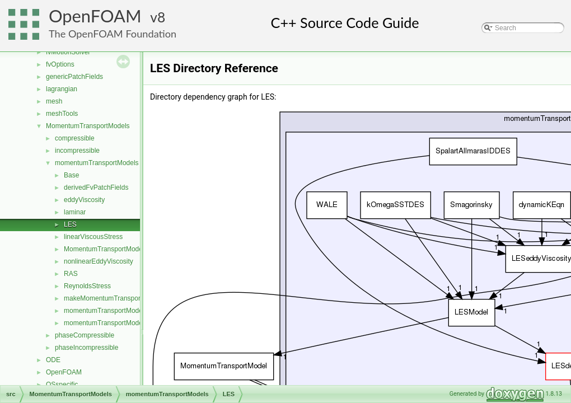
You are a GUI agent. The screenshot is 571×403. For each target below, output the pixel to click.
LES (70, 224)
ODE (53, 360)
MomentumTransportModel (104, 249)
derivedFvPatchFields (96, 187)
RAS (71, 274)
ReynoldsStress (87, 286)
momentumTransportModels (97, 163)
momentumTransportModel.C (107, 311)
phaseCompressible (84, 335)
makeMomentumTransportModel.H (115, 298)
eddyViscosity (84, 200)
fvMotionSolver (68, 52)
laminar (75, 212)
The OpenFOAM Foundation (112, 33)
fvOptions (60, 64)
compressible (75, 138)
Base (71, 175)
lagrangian (61, 89)
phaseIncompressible (86, 348)
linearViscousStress (93, 237)
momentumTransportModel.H (107, 323)
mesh (54, 101)
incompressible (77, 150)
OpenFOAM (95, 16)
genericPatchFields (74, 77)
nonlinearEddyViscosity (98, 261)
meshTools (62, 114)
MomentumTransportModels (88, 126)
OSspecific (62, 384)
